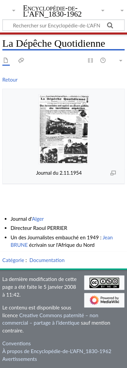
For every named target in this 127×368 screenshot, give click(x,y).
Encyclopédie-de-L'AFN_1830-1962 (52, 11)
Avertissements (19, 359)
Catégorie (13, 260)
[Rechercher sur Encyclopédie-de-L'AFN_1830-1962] (63, 25)
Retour (10, 80)
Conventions (16, 343)
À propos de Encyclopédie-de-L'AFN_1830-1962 (56, 351)
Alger (38, 219)
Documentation (47, 260)
